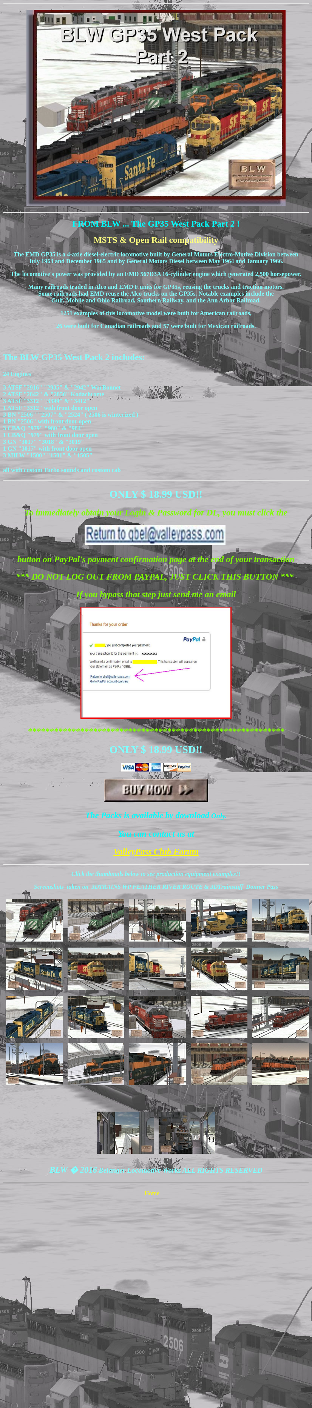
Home (152, 1193)
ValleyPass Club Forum (155, 851)
